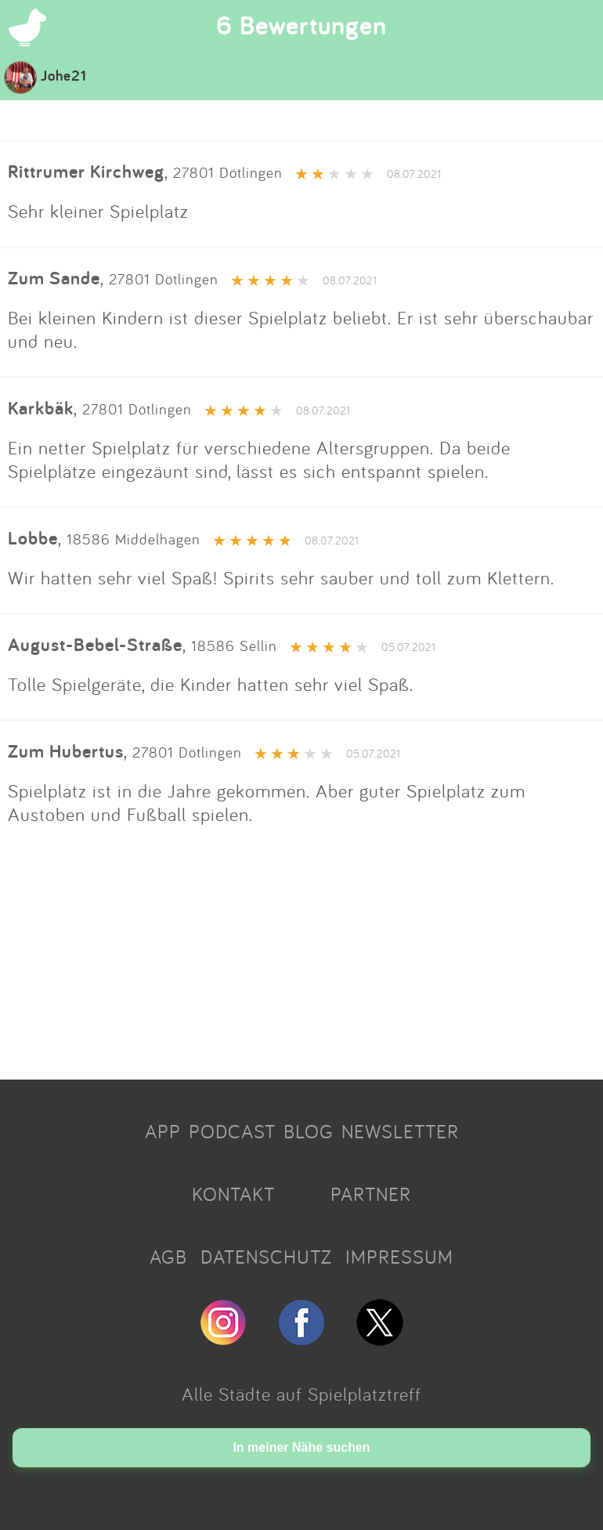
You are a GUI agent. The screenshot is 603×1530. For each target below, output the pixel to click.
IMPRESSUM (399, 1256)
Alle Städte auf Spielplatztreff (301, 1393)
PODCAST (232, 1131)
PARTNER (370, 1193)
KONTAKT (233, 1193)
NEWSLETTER (400, 1131)
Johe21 (45, 75)
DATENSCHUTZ (266, 1256)
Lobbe (33, 538)
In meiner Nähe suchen (301, 1447)
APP (163, 1131)
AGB (168, 1256)
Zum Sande (54, 278)
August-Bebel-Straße (95, 644)
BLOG (308, 1131)
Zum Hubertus (66, 751)
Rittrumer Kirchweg (86, 171)
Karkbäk (41, 408)
